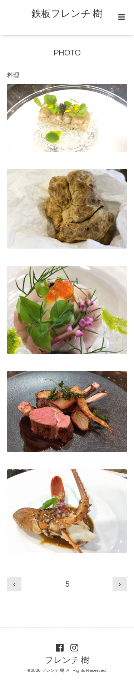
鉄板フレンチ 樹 (67, 14)
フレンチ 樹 (67, 660)
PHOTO (67, 53)
